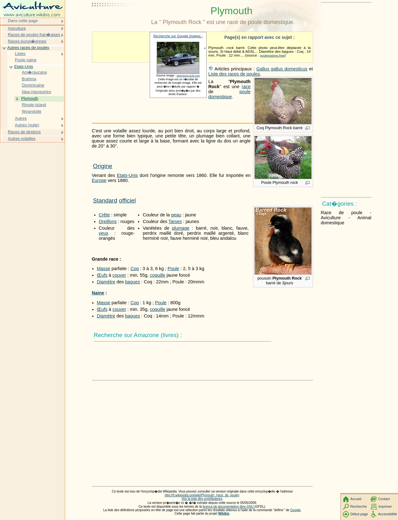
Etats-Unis (127, 175)
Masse (103, 268)
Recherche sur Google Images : (178, 36)
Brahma (29, 78)
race (246, 86)
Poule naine (25, 59)
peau (176, 214)
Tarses (175, 221)
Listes (20, 53)
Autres (21, 118)
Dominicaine (33, 85)
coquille (157, 275)
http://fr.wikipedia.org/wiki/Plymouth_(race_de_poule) (202, 495)
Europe (99, 180)
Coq (134, 268)
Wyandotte (31, 111)
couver (119, 275)
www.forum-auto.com (188, 75)
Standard (105, 200)
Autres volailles (21, 138)
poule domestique (229, 94)
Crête (104, 214)
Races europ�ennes (27, 41)
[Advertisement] (120, 20)
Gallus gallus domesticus (282, 68)
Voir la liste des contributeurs (202, 498)
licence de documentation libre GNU (229, 506)
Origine (102, 166)
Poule (173, 268)
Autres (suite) (27, 125)
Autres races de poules (28, 47)
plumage (180, 228)
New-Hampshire (36, 91)
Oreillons (108, 221)
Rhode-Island (34, 104)
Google (295, 510)
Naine (98, 292)
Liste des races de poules (234, 73)
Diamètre (106, 281)
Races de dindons (24, 132)
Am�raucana (34, 72)
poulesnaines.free (272, 55)
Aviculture (17, 28)
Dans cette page (23, 20)
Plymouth (29, 98)
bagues (132, 281)
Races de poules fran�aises (34, 34)
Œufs (102, 275)
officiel (127, 200)
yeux (103, 233)
